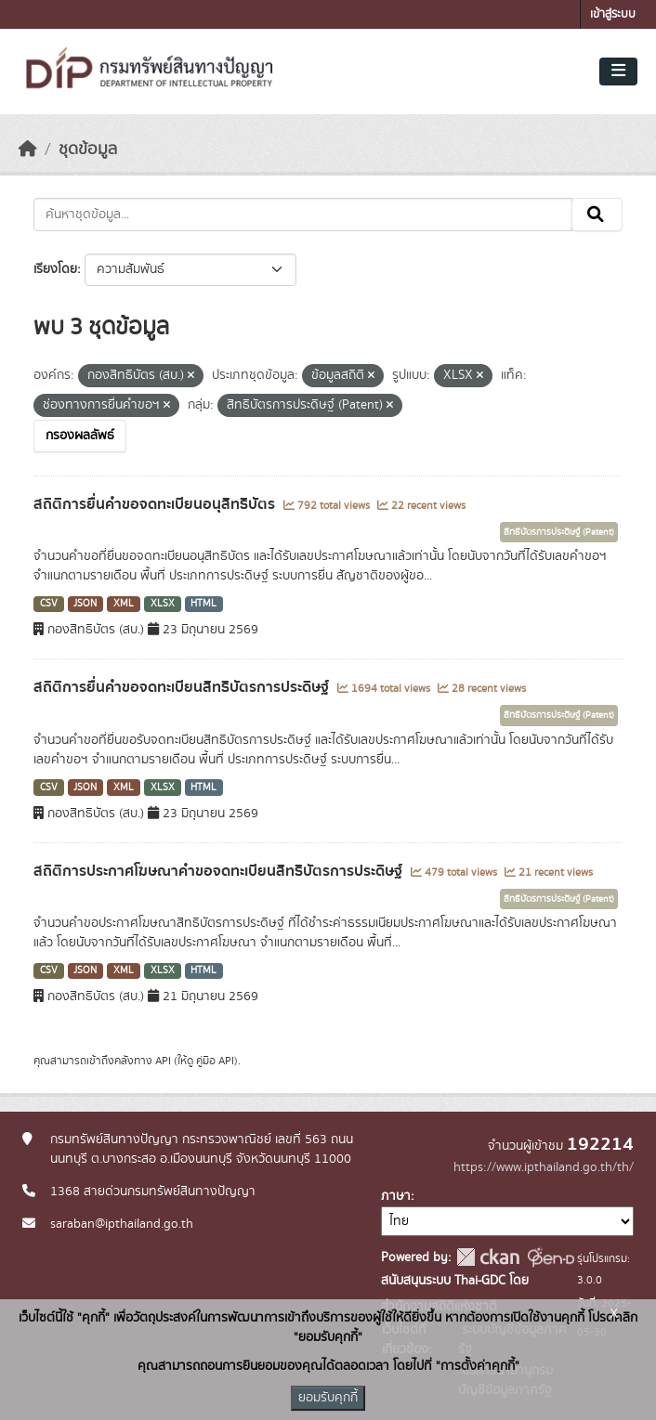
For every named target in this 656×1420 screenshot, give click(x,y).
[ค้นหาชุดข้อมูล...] (302, 214)
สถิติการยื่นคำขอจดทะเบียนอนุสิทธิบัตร (156, 504)
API (163, 1060)
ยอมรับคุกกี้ (328, 1397)
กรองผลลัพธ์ (80, 435)
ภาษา (396, 1196)
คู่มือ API (215, 1060)
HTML (203, 603)
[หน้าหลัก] (28, 149)
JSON (85, 603)
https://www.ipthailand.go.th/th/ (543, 1167)
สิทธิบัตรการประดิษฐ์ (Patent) (559, 532)
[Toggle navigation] (618, 71)
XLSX (163, 603)
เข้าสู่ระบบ (613, 14)
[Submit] (597, 214)
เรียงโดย (55, 269)
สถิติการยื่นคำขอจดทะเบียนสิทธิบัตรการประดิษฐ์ (183, 687)
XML (123, 603)
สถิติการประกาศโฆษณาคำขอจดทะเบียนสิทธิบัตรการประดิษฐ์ (219, 871)
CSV (49, 603)
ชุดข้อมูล (88, 149)
